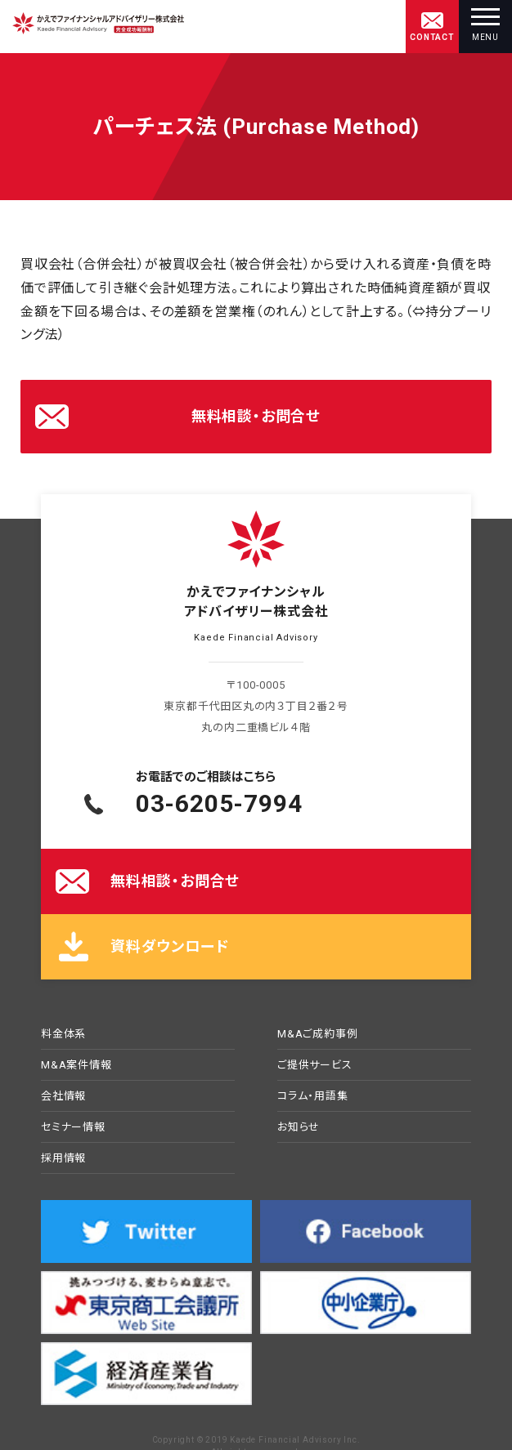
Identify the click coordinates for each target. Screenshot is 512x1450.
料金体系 (63, 1034)
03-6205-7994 (219, 803)
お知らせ (298, 1127)
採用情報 (63, 1158)
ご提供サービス (315, 1065)
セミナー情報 (73, 1127)
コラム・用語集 (312, 1096)
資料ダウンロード (169, 946)
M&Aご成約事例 (317, 1034)
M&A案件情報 (76, 1065)
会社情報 (63, 1096)
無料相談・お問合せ (256, 416)
